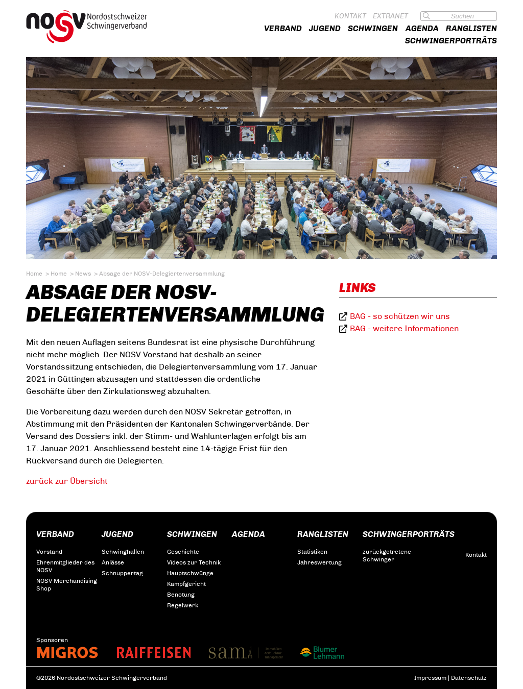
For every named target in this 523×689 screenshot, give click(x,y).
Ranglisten (471, 28)
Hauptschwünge (190, 573)
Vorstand (49, 551)
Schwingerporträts (451, 40)
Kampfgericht (186, 583)
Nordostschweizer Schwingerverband (96, 26)
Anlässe (113, 562)
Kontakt (350, 16)
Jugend (325, 28)
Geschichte (183, 551)
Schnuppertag (122, 573)
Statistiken (312, 551)
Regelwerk (182, 605)
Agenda (422, 28)
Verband (283, 28)
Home (34, 273)
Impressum (430, 677)
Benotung (181, 594)
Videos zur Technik (194, 562)
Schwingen (373, 28)
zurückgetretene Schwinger (387, 555)
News (83, 273)
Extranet (390, 16)
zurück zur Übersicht (67, 481)
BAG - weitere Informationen (404, 328)
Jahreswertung (319, 562)
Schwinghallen (123, 551)
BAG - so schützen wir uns (400, 316)
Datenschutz (469, 677)
